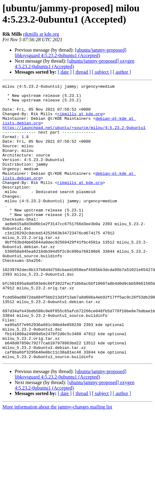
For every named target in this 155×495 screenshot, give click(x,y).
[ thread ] (82, 72)
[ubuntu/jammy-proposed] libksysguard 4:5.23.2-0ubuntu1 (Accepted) (70, 52)
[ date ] (65, 72)
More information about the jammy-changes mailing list (57, 461)
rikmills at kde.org (41, 34)
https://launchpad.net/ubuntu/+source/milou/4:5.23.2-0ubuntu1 (74, 136)
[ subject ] (102, 72)
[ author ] (122, 72)
